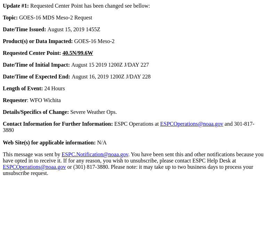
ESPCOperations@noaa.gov (191, 124)
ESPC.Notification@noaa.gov (95, 154)
